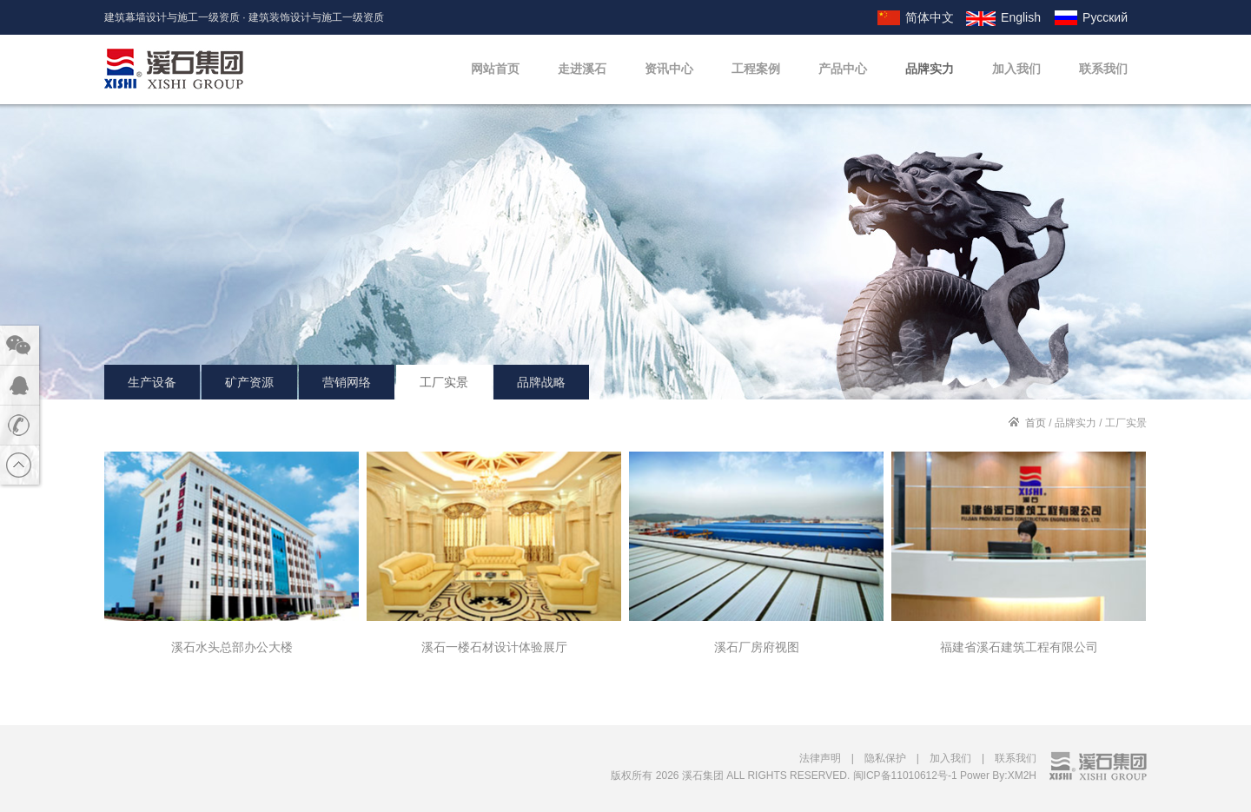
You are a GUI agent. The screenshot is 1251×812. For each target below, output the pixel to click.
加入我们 (1016, 69)
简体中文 (929, 17)
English (1021, 17)
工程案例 (755, 69)
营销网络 (346, 382)
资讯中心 (669, 69)
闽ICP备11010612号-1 (905, 775)
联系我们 (1103, 69)
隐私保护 (885, 758)
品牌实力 (929, 69)
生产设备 (152, 382)
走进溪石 (582, 69)
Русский (1105, 17)
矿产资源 (249, 382)
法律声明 (820, 758)
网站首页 (495, 69)
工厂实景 (444, 382)
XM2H (1022, 775)
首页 (1035, 423)
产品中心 (842, 69)
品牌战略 (541, 382)
